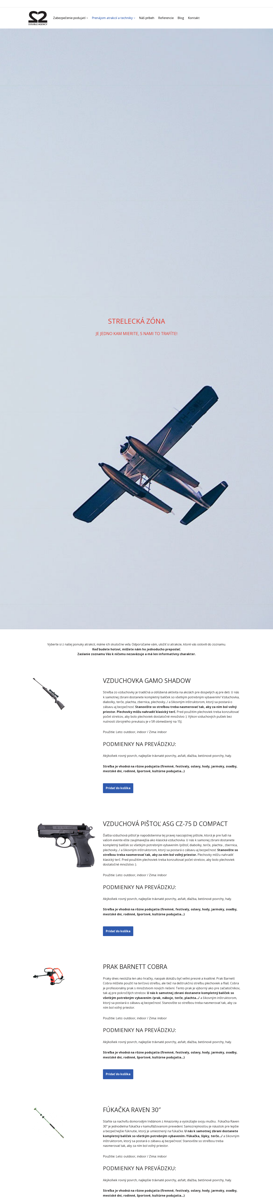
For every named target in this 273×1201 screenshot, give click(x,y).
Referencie (166, 18)
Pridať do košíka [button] (118, 788)
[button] (87, 18)
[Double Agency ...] (37, 18)
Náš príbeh (146, 18)
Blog (180, 18)
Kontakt (194, 18)
